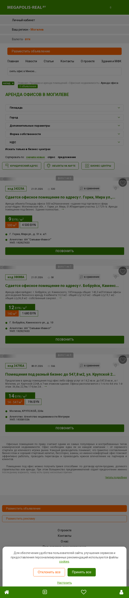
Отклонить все (49, 572)
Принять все (81, 572)
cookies (64, 561)
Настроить (64, 582)
